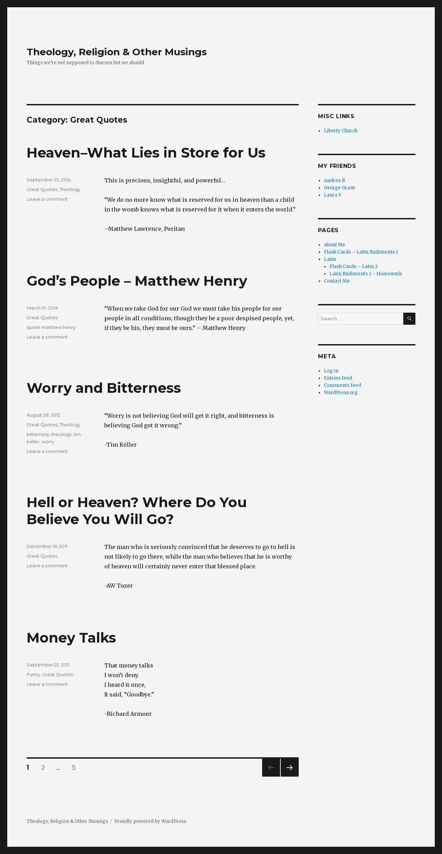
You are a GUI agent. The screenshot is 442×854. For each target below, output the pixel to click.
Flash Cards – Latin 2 (353, 266)
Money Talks (71, 637)
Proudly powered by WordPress (150, 821)
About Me (334, 245)
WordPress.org (341, 393)
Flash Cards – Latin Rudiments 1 (361, 252)
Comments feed (342, 385)
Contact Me (337, 281)
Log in (331, 371)
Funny (33, 674)
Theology (69, 189)
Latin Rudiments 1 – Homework (365, 274)
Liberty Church (340, 131)
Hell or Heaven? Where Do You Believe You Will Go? (137, 511)
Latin (330, 259)
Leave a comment (47, 199)
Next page (290, 776)
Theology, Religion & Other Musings (117, 52)
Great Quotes (42, 189)
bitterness (38, 434)
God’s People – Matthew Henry (137, 280)
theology (61, 434)
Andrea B (334, 180)
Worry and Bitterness (104, 387)
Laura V (333, 195)
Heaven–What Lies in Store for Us (146, 152)
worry (47, 441)
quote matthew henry (51, 327)
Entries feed (338, 378)
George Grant (339, 188)
